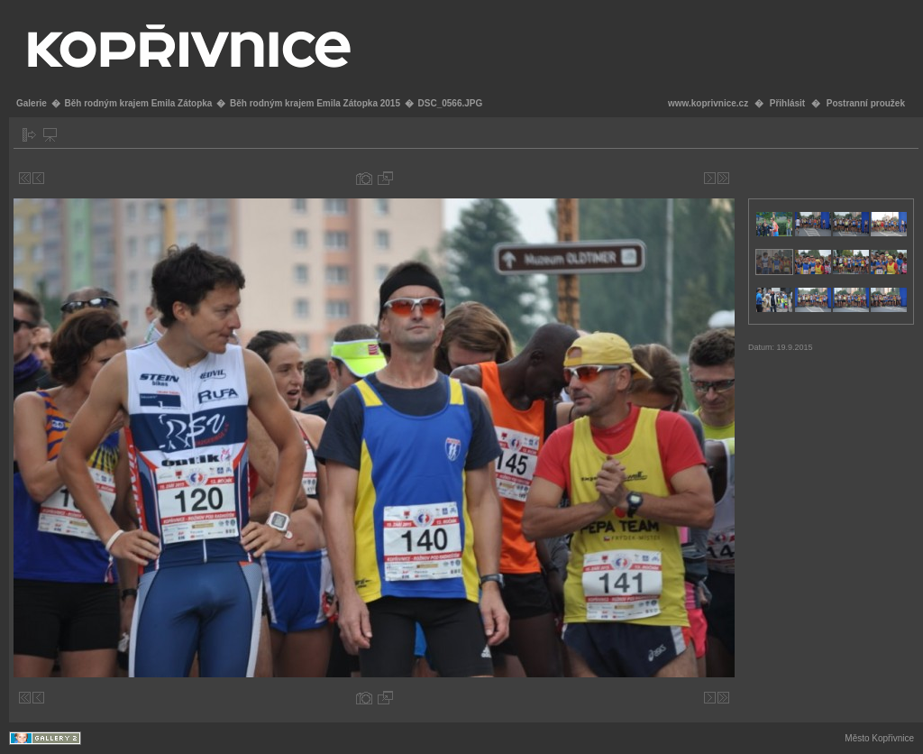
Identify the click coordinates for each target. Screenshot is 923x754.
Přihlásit (787, 103)
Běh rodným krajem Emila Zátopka (138, 103)
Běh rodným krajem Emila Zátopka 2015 (315, 103)
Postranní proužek (866, 103)
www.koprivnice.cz (708, 103)
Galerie (31, 103)
